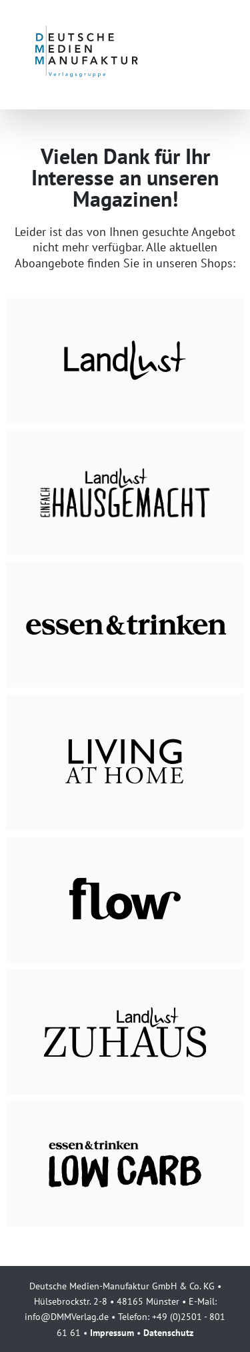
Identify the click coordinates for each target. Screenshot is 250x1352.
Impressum (112, 1332)
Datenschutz (168, 1332)
